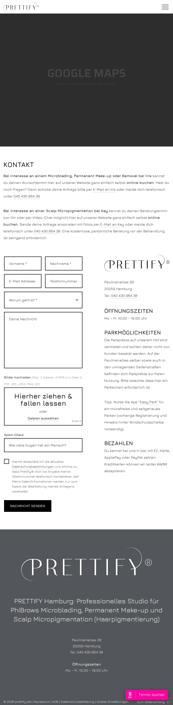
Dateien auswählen (43, 418)
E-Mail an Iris (104, 189)
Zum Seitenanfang (151, 702)
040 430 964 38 (27, 196)
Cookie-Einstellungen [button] (113, 701)
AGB (55, 701)
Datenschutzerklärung (77, 701)
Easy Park (148, 402)
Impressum (41, 701)
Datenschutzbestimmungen (33, 466)
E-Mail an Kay (111, 224)
